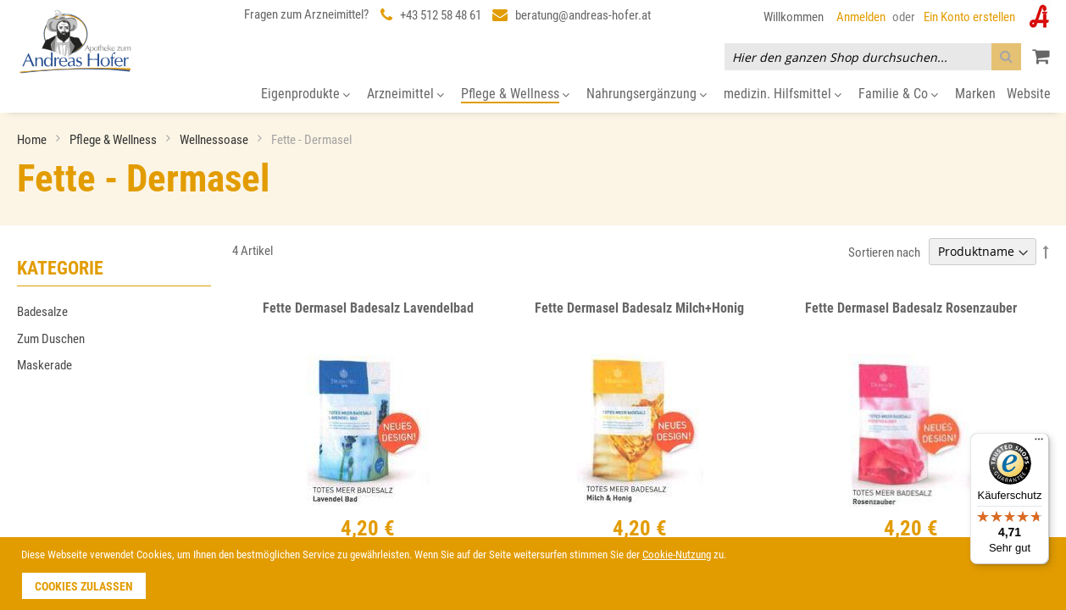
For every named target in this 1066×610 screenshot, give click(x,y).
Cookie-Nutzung (676, 554)
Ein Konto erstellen (969, 17)
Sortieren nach (884, 251)
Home (33, 139)
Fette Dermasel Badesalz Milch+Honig (639, 308)
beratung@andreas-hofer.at (583, 15)
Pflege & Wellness (114, 139)
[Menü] (1039, 443)
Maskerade (44, 365)
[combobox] (873, 56)
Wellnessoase (215, 139)
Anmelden (861, 17)
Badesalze (42, 311)
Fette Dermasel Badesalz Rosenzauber (911, 308)
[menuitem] (305, 94)
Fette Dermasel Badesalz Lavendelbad (368, 308)
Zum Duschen (51, 339)
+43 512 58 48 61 (440, 15)
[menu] (533, 94)
